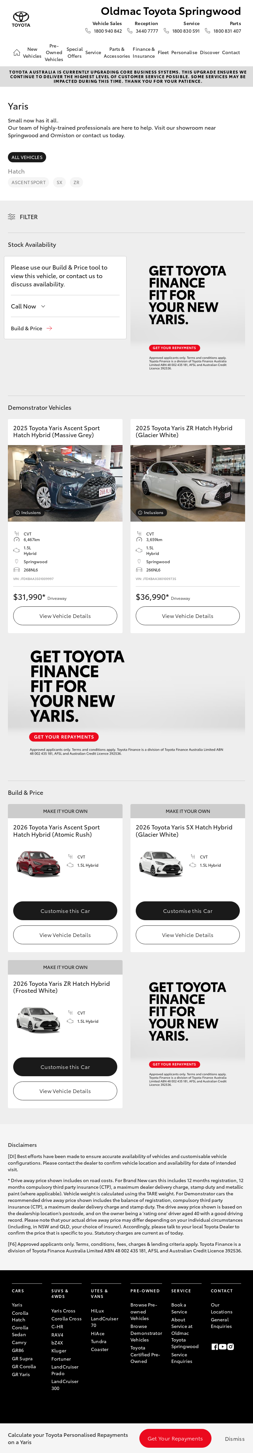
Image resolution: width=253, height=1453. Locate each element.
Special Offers (75, 52)
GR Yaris (21, 1374)
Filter (29, 216)
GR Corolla (24, 1366)
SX (59, 182)
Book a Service (179, 1307)
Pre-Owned (145, 1290)
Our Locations (222, 1307)
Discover (209, 52)
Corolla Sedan (20, 1330)
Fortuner (61, 1358)
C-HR (57, 1326)
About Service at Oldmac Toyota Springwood (185, 1332)
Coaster (99, 1349)
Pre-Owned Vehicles (54, 52)
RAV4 (57, 1334)
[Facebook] (215, 1347)
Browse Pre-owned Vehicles (143, 1311)
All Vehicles (27, 157)
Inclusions (31, 512)
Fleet (163, 52)
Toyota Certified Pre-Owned (145, 1354)
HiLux (97, 1310)
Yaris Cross (63, 1310)
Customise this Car (65, 910)
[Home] (17, 52)
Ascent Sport (28, 182)
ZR (76, 182)
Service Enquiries (181, 1357)
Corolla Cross (66, 1318)
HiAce (97, 1333)
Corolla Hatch (20, 1316)
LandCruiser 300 (65, 1384)
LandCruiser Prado (65, 1369)
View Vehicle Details (65, 615)
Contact (231, 52)
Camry (19, 1342)
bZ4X (57, 1342)
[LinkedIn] (238, 1347)
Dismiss (235, 1438)
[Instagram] (231, 1347)
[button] (31, 328)
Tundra (98, 1341)
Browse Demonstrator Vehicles (146, 1333)
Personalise (184, 52)
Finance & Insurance (144, 52)
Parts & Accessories (117, 52)
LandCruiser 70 (104, 1321)
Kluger (58, 1350)
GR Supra (22, 1358)
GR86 (18, 1350)
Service (93, 52)
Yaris (17, 1304)
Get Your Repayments (175, 1438)
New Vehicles (32, 52)
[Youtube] (223, 1347)
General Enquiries (221, 1322)
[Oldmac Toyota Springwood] (21, 19)
